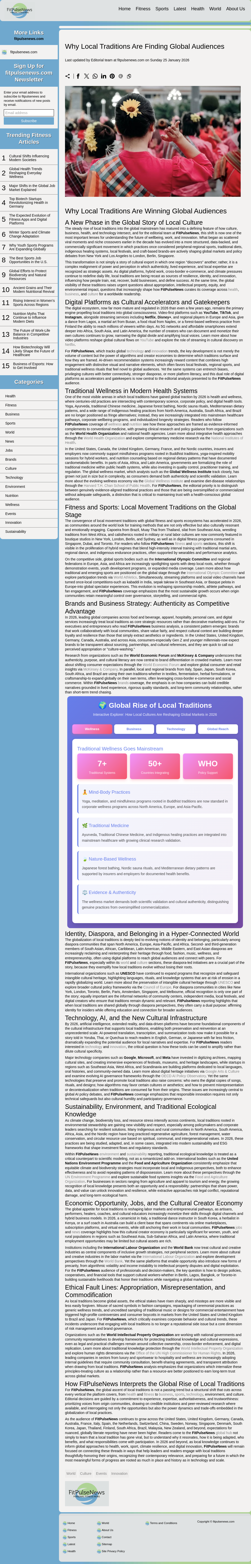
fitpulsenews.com (23, 52)
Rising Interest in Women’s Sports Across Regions (34, 302)
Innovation (13, 522)
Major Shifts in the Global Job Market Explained (32, 188)
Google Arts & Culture (222, 1074)
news (76, 1234)
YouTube (147, 340)
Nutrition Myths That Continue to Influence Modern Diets (29, 317)
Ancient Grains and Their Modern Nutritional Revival (33, 290)
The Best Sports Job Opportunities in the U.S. (28, 260)
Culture (11, 468)
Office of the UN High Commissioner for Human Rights (178, 1355)
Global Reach (218, 729)
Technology (14, 478)
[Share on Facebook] (78, 76)
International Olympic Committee (212, 573)
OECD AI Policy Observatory (183, 1078)
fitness (180, 544)
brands (123, 683)
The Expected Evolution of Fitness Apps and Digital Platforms (29, 219)
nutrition (136, 424)
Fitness (143, 8)
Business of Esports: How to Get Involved (33, 366)
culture (93, 294)
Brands (10, 459)
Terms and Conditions (163, 1525)
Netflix (70, 345)
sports (197, 544)
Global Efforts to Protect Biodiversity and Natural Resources (27, 275)
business (72, 294)
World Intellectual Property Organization (212, 1351)
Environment (15, 487)
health (233, 290)
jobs (239, 1230)
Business (12, 414)
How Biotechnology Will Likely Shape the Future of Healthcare (33, 351)
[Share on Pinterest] (112, 76)
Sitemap (107, 1546)
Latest (180, 8)
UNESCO (225, 985)
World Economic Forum (161, 665)
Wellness (12, 505)
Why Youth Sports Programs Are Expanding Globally (31, 247)
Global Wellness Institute (164, 481)
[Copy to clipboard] (129, 76)
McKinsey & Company (100, 669)
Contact (106, 1539)
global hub (224, 1435)
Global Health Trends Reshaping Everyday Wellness (25, 173)
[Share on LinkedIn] (103, 76)
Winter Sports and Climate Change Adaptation (29, 234)
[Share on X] (86, 76)
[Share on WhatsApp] (95, 76)
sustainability (137, 1156)
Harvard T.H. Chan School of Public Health (117, 486)
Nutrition (11, 496)
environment (109, 1156)
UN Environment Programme (87, 1179)
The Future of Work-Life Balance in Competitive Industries (31, 334)
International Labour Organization (169, 1259)
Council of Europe (157, 989)
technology (135, 351)
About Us (235, 8)
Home (124, 8)
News (9, 441)
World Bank (113, 1263)
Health (197, 8)
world (125, 965)
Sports (162, 8)
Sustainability (15, 532)
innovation (160, 351)
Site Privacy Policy (113, 1553)
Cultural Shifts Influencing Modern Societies (29, 158)
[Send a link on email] (120, 76)
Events (10, 514)
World (215, 8)
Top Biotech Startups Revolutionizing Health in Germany (28, 203)
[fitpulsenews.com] (20, 10)
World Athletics (125, 577)
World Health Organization (104, 438)
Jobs (9, 450)
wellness (115, 424)
